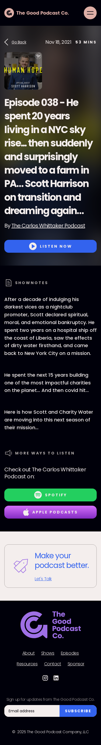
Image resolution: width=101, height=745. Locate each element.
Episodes (70, 653)
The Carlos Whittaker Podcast (48, 225)
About (28, 653)
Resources (27, 664)
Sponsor (76, 664)
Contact (52, 664)
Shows (47, 653)
